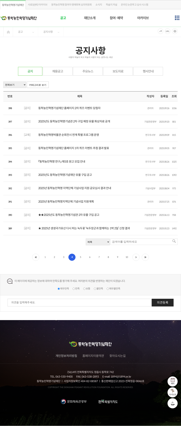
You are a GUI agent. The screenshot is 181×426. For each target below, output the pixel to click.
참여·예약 (116, 18)
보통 (88, 288)
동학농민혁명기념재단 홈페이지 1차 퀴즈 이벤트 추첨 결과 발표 (73, 148)
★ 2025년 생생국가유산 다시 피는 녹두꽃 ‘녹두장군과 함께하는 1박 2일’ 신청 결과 (84, 228)
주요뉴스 (87, 71)
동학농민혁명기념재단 (13, 5)
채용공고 (57, 71)
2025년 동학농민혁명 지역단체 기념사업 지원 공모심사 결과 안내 (74, 188)
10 (127, 257)
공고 (63, 18)
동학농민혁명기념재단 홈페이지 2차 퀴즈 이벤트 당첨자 (69, 108)
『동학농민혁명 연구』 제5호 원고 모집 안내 (61, 161)
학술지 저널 (111, 4)
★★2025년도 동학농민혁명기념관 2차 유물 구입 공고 (68, 215)
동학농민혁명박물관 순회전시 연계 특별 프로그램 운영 (68, 135)
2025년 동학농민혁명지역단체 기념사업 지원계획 (66, 201)
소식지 (98, 4)
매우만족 (64, 288)
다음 (136, 257)
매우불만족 (114, 288)
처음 (35, 257)
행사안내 (148, 71)
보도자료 (118, 71)
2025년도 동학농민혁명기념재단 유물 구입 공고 (65, 175)
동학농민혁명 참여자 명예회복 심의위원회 (71, 4)
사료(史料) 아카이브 (37, 4)
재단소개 (89, 18)
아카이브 (143, 18)
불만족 (99, 288)
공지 (30, 71)
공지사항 (48, 32)
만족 (77, 288)
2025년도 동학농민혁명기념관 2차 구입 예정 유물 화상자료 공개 (74, 121)
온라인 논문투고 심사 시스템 (134, 4)
